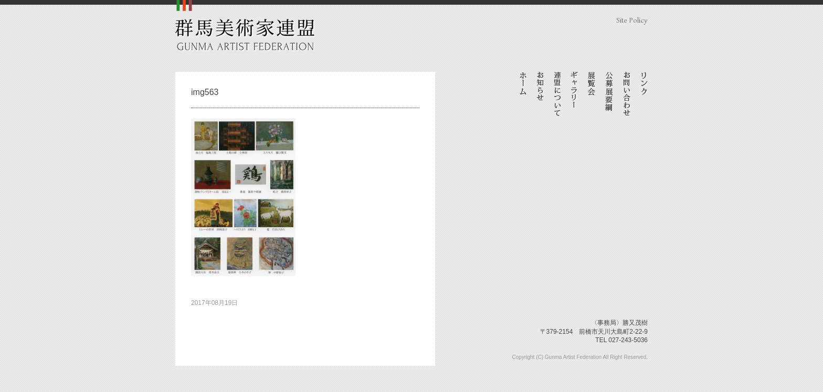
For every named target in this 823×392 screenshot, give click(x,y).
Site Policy (632, 20)
